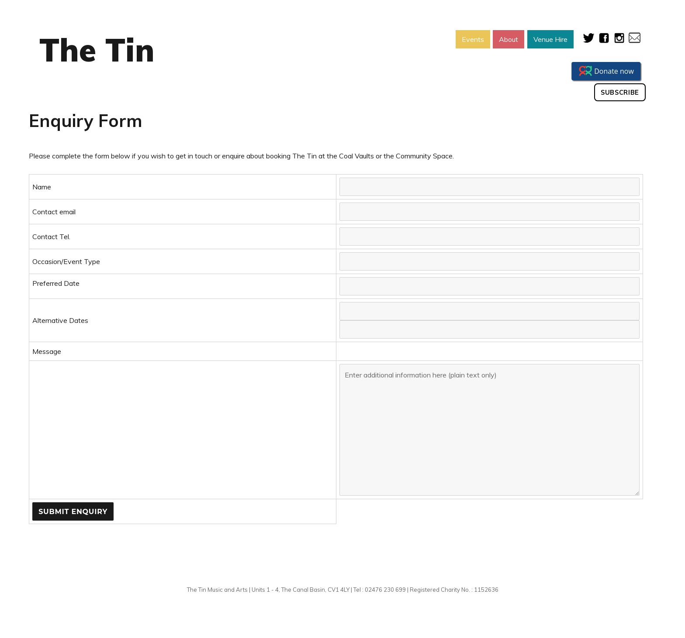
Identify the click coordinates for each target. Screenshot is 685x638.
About (508, 39)
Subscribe (620, 92)
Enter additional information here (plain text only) (489, 430)
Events (473, 39)
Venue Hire (550, 39)
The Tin (97, 49)
